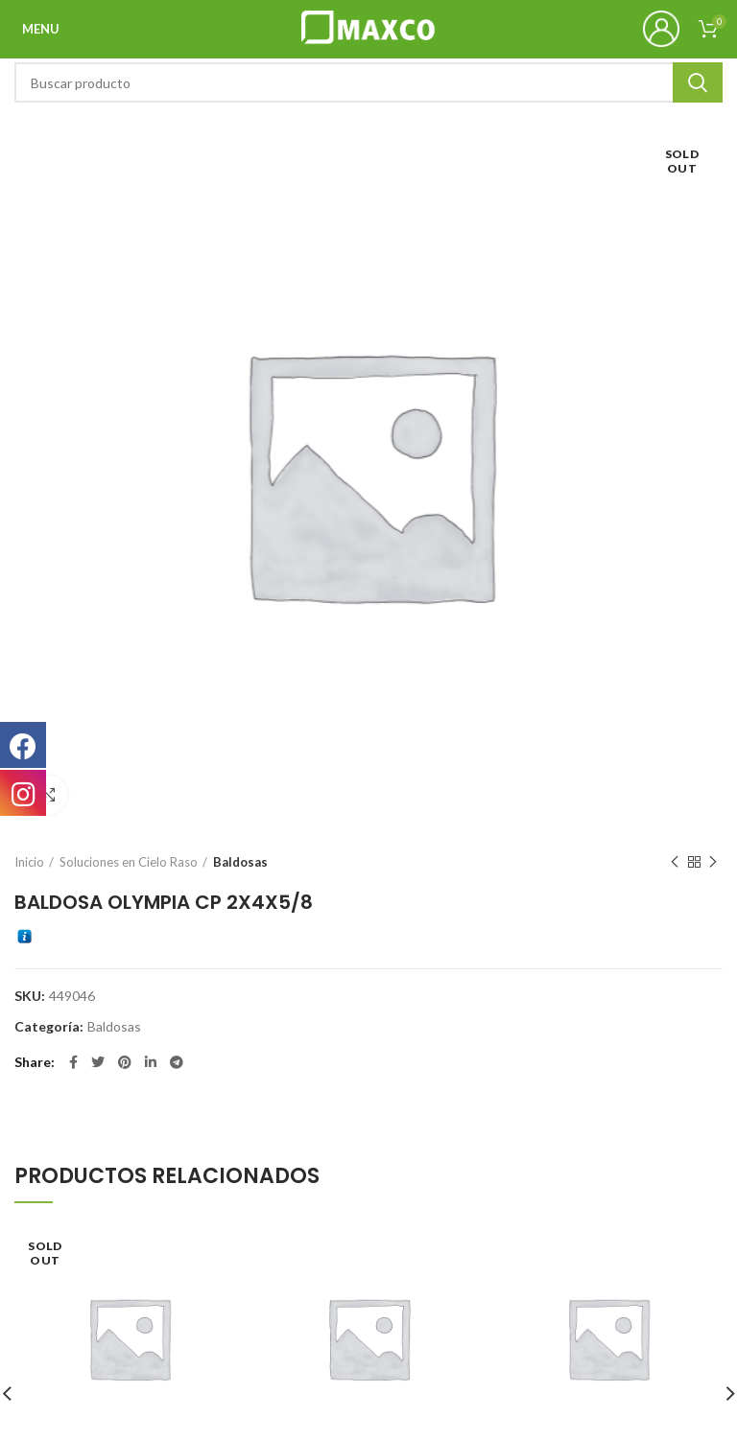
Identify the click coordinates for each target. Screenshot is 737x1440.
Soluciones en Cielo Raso (128, 862)
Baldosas (240, 862)
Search (698, 82)
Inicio (29, 862)
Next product (713, 862)
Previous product (674, 862)
